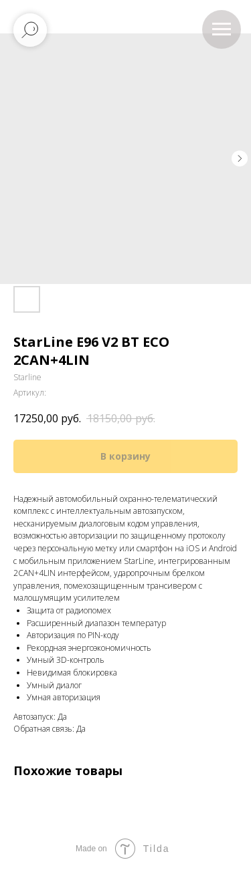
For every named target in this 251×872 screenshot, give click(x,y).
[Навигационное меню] (221, 29)
